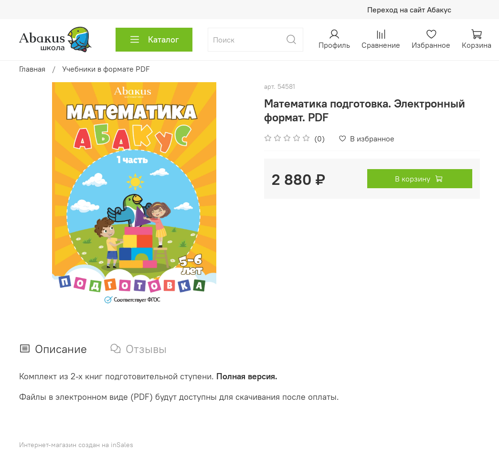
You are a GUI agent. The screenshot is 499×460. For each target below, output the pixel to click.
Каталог (154, 39)
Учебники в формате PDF (106, 69)
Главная (32, 69)
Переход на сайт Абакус (409, 9)
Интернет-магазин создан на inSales (76, 444)
